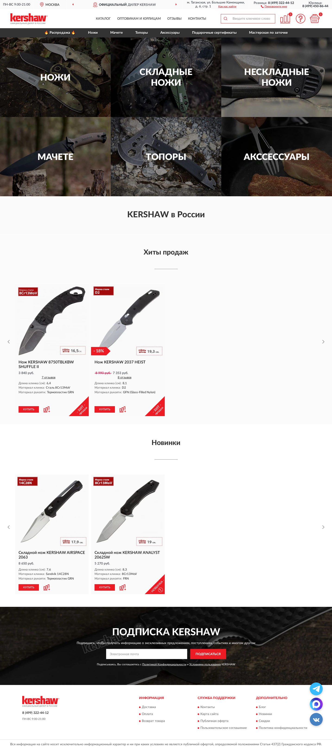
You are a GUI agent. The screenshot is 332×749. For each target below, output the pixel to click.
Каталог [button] (103, 18)
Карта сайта (209, 714)
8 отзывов (124, 377)
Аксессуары (170, 32)
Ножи (93, 32)
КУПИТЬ (28, 409)
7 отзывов (48, 377)
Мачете (116, 32)
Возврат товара (153, 721)
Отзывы (174, 18)
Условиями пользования (205, 664)
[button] (274, 6)
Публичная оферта (214, 721)
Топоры (141, 32)
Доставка (149, 707)
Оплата (147, 714)
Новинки (265, 714)
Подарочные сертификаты (214, 32)
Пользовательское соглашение (223, 728)
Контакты (197, 18)
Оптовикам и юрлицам (139, 18)
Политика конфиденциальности (283, 728)
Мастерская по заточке (268, 32)
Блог (262, 707)
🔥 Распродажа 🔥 (60, 32)
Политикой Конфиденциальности (164, 664)
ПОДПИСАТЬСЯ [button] (208, 654)
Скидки (264, 721)
